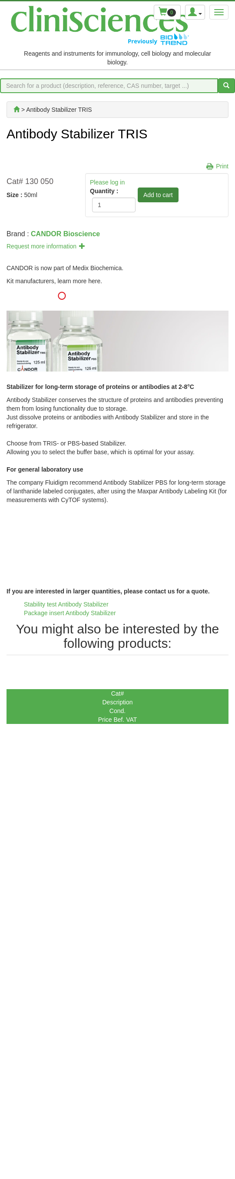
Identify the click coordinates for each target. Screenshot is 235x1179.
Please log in (107, 182)
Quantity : (104, 191)
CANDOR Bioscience (65, 234)
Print (222, 166)
